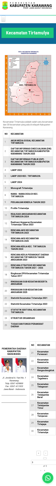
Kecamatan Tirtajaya (43, 422)
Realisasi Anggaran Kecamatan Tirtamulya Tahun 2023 (26, 223)
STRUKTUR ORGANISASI (23, 318)
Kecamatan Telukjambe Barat (43, 395)
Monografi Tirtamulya (22, 188)
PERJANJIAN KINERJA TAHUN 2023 (28, 202)
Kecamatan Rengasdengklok (45, 369)
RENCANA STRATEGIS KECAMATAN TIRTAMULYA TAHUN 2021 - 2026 (28, 266)
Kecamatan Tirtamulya (43, 431)
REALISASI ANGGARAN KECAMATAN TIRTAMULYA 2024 (28, 215)
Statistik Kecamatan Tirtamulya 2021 (29, 298)
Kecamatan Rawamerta (43, 361)
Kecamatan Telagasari (43, 385)
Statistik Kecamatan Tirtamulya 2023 (29, 304)
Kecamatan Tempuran (43, 414)
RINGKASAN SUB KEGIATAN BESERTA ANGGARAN (29, 282)
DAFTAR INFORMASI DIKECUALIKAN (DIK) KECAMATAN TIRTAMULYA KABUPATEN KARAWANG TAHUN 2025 (31, 151)
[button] (47, 477)
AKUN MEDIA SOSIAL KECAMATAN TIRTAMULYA (27, 141)
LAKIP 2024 (16, 182)
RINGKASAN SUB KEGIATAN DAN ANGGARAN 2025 (26, 291)
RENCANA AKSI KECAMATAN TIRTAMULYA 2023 (25, 231)
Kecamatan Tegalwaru (43, 377)
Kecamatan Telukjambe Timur (43, 405)
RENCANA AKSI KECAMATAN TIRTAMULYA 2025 (25, 239)
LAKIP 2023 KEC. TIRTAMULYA (25, 176)
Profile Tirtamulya (20, 208)
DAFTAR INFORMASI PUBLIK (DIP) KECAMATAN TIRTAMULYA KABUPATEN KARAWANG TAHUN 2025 (30, 161)
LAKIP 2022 (16, 170)
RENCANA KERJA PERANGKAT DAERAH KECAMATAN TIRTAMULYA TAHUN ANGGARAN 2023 (30, 257)
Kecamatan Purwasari (43, 352)
